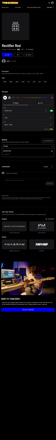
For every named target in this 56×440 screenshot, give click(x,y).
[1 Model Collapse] (28, 146)
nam (29, 81)
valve (45, 81)
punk (34, 81)
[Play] (5, 98)
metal (23, 81)
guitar (17, 81)
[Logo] (10, 3)
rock (40, 81)
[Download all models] (48, 141)
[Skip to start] (9, 97)
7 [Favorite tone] (18, 55)
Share (28, 55)
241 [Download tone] (7, 55)
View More (50, 7)
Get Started (18, 7)
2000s (10, 81)
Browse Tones (5, 7)
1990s (4, 81)
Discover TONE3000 (28, 309)
